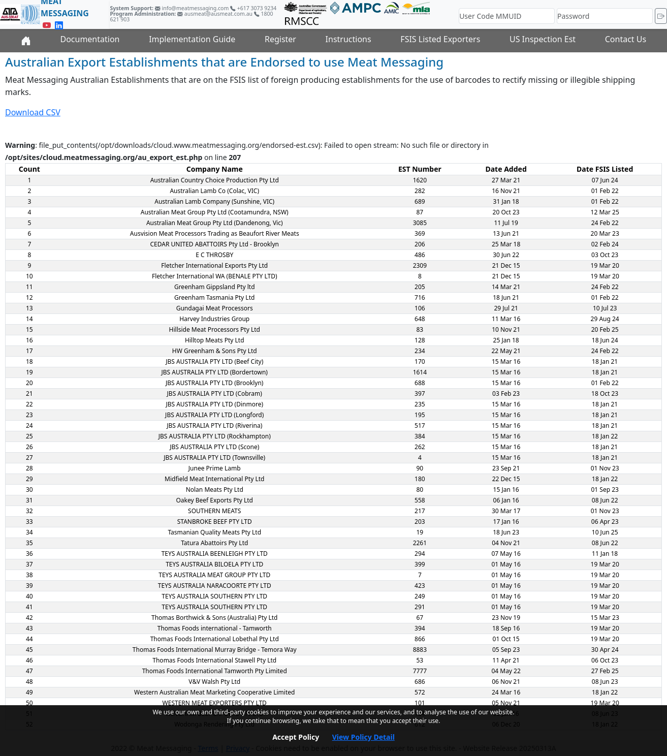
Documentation (89, 39)
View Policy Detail (363, 737)
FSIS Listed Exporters (440, 39)
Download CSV (32, 112)
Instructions (348, 39)
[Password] (605, 16)
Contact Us (625, 39)
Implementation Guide (192, 39)
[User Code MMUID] (507, 16)
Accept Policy (295, 737)
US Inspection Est (543, 39)
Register (280, 39)
